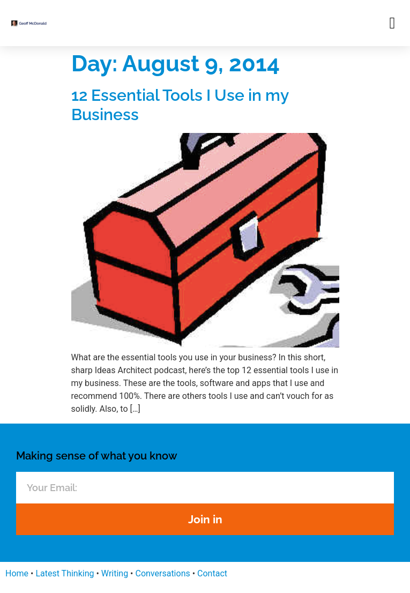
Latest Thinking (64, 573)
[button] (392, 23)
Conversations (162, 573)
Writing (114, 573)
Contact (212, 573)
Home (16, 573)
